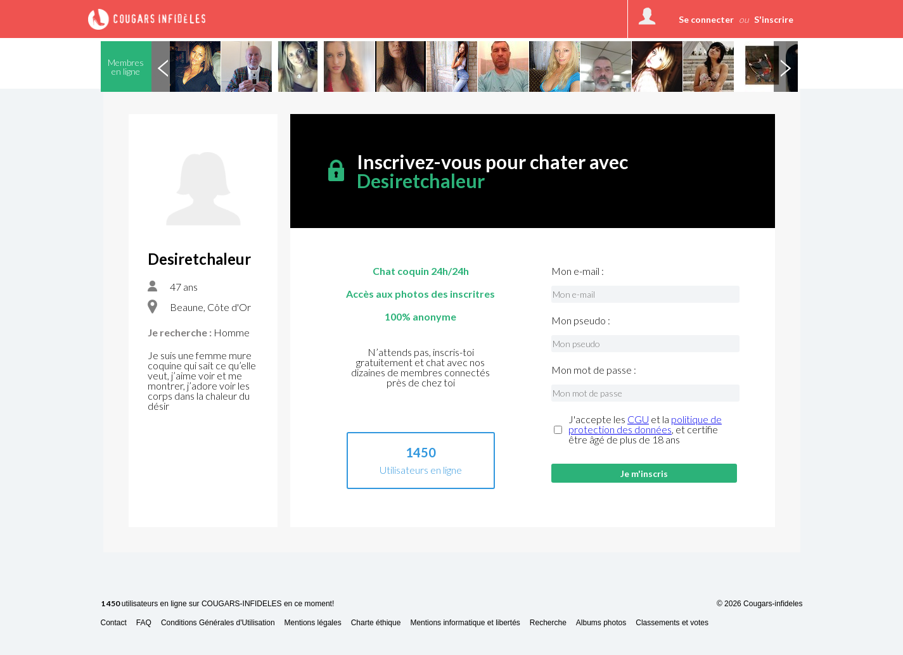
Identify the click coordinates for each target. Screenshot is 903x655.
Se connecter (706, 19)
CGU (638, 419)
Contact (114, 623)
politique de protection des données (645, 424)
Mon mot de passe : (593, 370)
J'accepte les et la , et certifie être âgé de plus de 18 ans (645, 429)
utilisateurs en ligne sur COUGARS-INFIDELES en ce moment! (218, 604)
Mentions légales (313, 623)
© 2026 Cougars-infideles (760, 603)
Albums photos (601, 623)
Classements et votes (672, 623)
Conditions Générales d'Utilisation (218, 623)
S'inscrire (773, 19)
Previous (163, 66)
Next (786, 66)
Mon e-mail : (577, 271)
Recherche (548, 623)
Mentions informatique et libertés (465, 623)
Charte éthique (376, 623)
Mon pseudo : (580, 320)
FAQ (143, 623)
